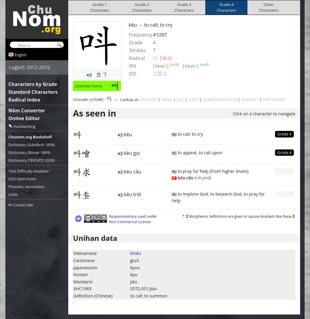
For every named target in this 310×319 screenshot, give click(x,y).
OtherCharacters (269, 7)
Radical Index (24, 99)
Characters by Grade (32, 84)
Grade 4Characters (226, 7)
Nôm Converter (26, 110)
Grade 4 (284, 134)
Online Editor (24, 118)
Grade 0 (284, 171)
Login (15, 67)
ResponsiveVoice (123, 216)
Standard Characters (32, 92)
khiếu (135, 253)
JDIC (180, 99)
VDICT (193, 99)
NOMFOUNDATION (220, 99)
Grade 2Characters (142, 7)
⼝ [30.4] (162, 58)
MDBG (166, 99)
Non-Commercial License (130, 221)
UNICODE (148, 99)
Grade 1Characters (100, 7)
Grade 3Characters (184, 7)
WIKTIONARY (274, 99)
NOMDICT (250, 99)
